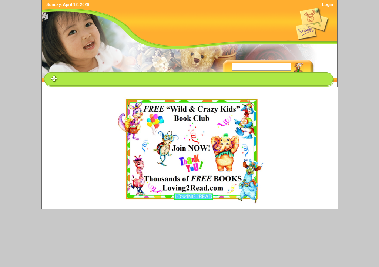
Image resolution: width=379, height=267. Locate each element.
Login (327, 4)
